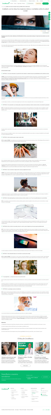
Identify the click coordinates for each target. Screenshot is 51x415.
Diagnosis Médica (24, 394)
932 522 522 (44, 392)
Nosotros (24, 3)
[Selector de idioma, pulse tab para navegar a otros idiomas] (48, 1)
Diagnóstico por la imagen (14, 392)
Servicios (12, 3)
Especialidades (13, 390)
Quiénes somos (34, 390)
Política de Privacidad (22, 410)
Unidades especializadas (13, 398)
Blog (4, 6)
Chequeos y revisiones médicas (14, 395)
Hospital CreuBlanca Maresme (24, 397)
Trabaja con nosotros (35, 391)
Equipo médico (19, 3)
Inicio (2, 6)
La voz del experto (5, 343)
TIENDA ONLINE (38, 3)
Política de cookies (11, 410)
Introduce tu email (29, 375)
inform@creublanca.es (44, 390)
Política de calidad (30, 410)
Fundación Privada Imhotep (34, 399)
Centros (15, 3)
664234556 (44, 394)
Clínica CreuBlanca (24, 390)
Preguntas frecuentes (35, 401)
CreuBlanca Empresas (35, 396)
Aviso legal (17, 410)
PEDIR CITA (45, 3)
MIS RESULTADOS (30, 3)
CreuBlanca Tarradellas (23, 392)
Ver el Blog (25, 365)
